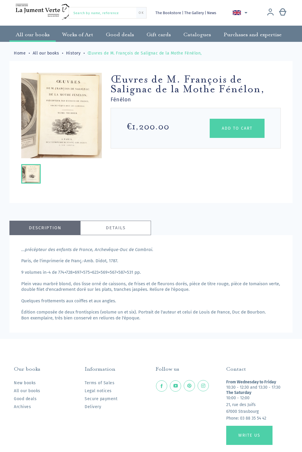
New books (25, 382)
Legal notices (98, 390)
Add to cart (237, 128)
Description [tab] (45, 227)
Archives (22, 406)
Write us (249, 435)
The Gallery (195, 13)
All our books (27, 390)
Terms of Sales (99, 382)
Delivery (93, 406)
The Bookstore (168, 13)
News (212, 13)
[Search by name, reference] (108, 13)
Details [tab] (116, 227)
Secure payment (101, 398)
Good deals (25, 398)
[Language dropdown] (241, 13)
